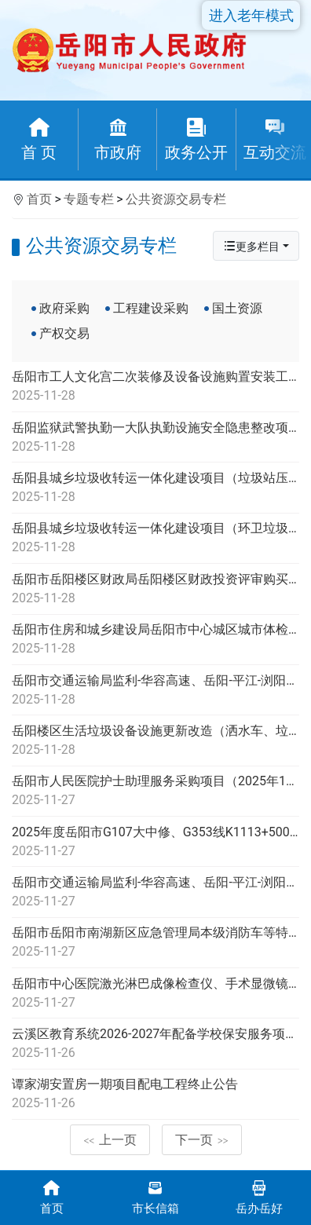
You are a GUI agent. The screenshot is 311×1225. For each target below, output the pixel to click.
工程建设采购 (150, 308)
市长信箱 (155, 1196)
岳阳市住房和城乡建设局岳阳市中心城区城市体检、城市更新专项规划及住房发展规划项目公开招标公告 (155, 640)
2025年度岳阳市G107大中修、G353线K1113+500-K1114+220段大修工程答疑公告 (155, 843)
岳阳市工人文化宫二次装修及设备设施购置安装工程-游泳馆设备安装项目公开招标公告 (155, 387)
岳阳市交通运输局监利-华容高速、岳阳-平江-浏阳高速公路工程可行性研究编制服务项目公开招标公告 (155, 893)
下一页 (202, 1139)
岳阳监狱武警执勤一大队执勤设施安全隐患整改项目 (155, 438)
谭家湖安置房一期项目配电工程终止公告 (155, 1095)
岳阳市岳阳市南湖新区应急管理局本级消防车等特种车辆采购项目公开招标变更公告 (155, 943)
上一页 (110, 1139)
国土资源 (237, 308)
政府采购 (64, 308)
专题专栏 (89, 199)
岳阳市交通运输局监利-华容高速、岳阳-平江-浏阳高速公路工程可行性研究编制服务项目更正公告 (155, 691)
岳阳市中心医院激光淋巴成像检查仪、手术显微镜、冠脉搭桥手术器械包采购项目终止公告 (155, 994)
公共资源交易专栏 (176, 199)
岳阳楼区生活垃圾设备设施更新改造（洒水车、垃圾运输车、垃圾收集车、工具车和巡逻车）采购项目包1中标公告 (155, 741)
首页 (39, 199)
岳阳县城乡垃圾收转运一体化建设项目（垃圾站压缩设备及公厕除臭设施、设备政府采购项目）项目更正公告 (155, 488)
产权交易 (64, 333)
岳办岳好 (259, 1196)
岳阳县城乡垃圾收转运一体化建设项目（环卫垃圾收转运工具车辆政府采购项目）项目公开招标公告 (155, 539)
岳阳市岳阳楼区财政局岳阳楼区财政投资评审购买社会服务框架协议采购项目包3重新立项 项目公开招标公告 (155, 590)
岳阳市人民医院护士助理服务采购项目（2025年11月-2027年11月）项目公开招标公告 (155, 791)
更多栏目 (251, 246)
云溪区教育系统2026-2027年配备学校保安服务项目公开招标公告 (155, 1044)
